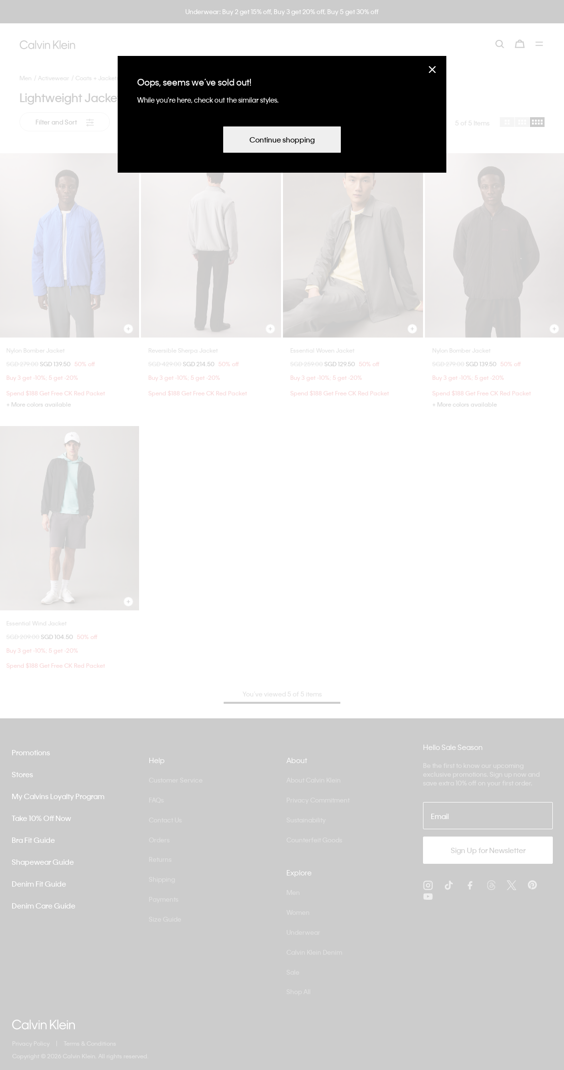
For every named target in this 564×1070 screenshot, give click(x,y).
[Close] (432, 69)
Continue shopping (282, 139)
